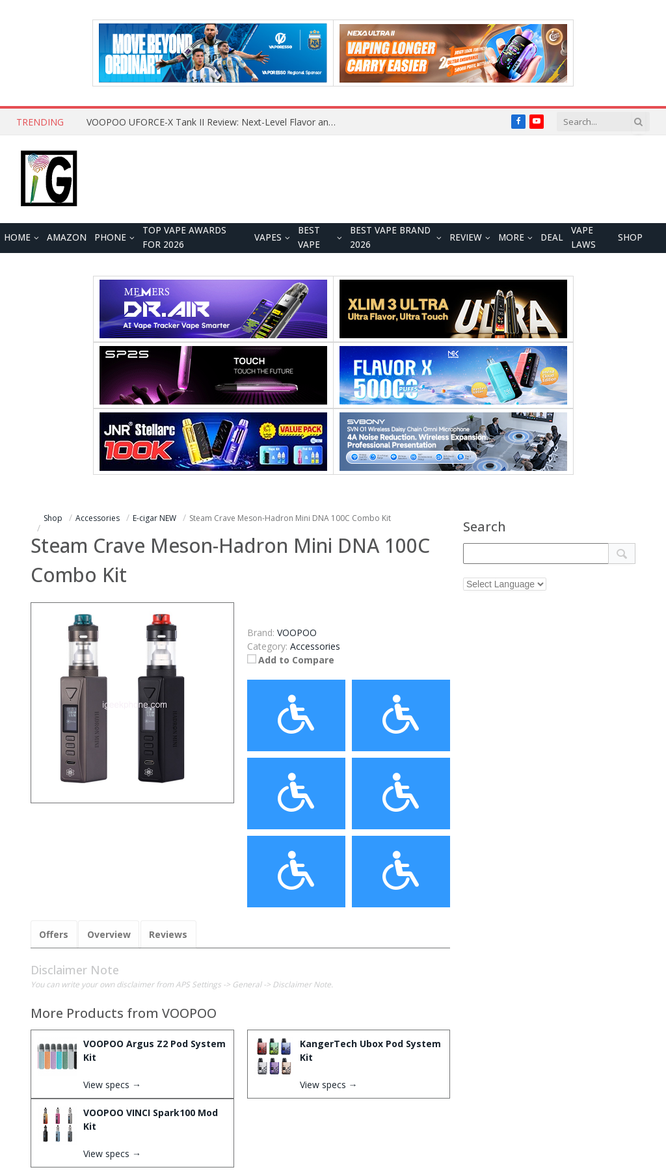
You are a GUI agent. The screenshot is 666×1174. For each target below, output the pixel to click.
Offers (53, 934)
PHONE (110, 237)
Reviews (167, 934)
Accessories (315, 646)
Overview (108, 934)
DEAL (551, 237)
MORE (511, 237)
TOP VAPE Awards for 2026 (184, 237)
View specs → (112, 1084)
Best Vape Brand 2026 (390, 237)
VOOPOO (189, 1013)
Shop (630, 237)
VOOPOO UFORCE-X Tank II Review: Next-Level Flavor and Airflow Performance (217, 122)
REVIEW (465, 237)
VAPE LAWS (583, 237)
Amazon (67, 237)
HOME (17, 237)
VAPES (268, 237)
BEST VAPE (309, 237)
